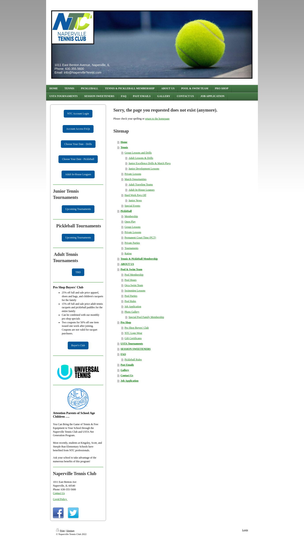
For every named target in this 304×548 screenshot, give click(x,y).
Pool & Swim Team (131, 269)
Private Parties (132, 242)
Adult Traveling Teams (140, 184)
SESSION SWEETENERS (135, 348)
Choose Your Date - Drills (78, 144)
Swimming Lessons (134, 290)
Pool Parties (130, 295)
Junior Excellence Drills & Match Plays (149, 163)
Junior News (135, 200)
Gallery (124, 370)
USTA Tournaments (131, 343)
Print (60, 530)
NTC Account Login (78, 113)
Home (123, 142)
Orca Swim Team (133, 285)
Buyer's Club (78, 345)
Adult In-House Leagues (78, 174)
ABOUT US (127, 264)
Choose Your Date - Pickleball (78, 159)
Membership (131, 216)
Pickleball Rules (133, 359)
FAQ (123, 354)
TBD (78, 272)
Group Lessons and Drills (138, 152)
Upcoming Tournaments (78, 209)
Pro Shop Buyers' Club (136, 327)
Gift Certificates (133, 338)
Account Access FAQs (78, 128)
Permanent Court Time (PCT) (140, 237)
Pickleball (126, 211)
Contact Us (59, 493)
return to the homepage (157, 118)
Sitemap (70, 530)
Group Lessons (132, 226)
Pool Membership (133, 274)
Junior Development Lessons (143, 168)
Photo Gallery (131, 311)
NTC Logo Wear (133, 333)
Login (245, 530)
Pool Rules (130, 301)
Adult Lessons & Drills (140, 158)
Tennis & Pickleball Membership (139, 258)
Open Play (129, 221)
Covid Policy (60, 499)
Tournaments (131, 248)
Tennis (124, 147)
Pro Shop (125, 322)
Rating (127, 253)
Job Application (132, 306)
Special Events (132, 205)
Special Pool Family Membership (146, 317)
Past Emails (127, 364)
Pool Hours (130, 280)
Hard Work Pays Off (135, 195)
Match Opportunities (135, 179)
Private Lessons (132, 173)
